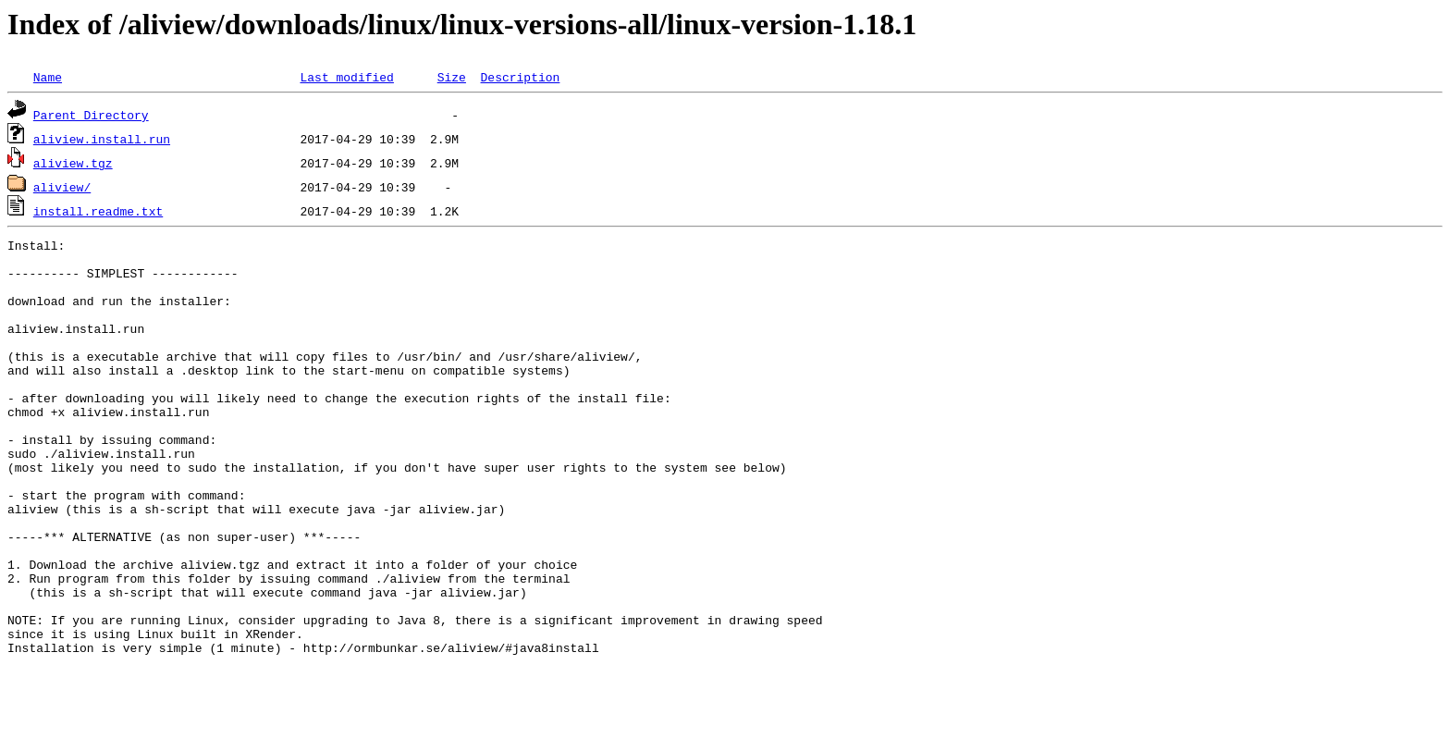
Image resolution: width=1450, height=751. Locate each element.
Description (519, 76)
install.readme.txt (98, 211)
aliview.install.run (101, 138)
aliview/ (62, 187)
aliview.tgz (73, 162)
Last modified (346, 76)
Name (47, 76)
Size (451, 76)
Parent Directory (91, 114)
